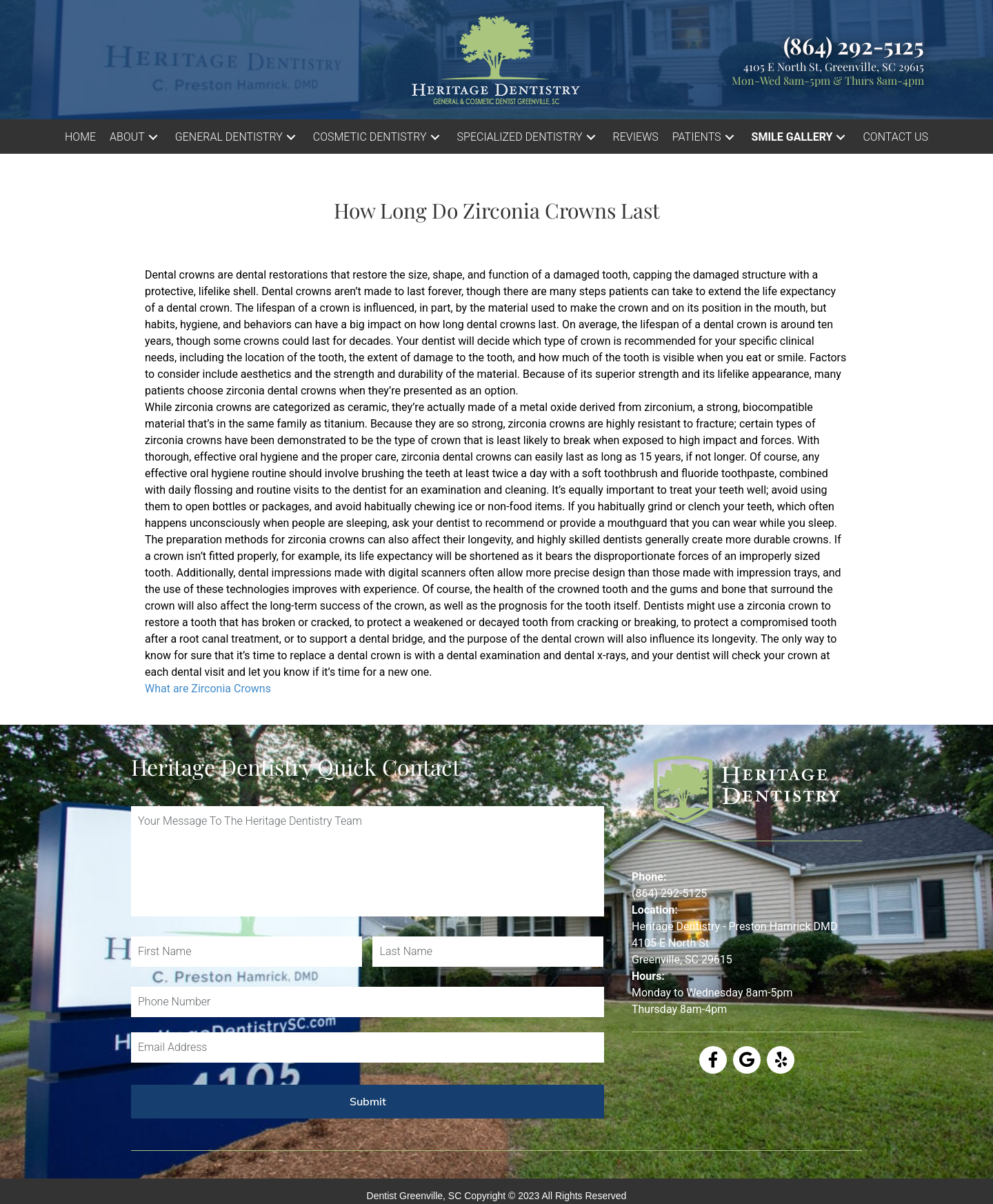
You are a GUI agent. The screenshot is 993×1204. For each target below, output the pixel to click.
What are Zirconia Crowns (208, 688)
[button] (153, 137)
